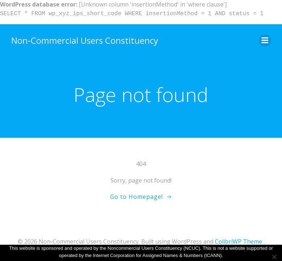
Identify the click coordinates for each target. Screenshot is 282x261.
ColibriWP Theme (238, 241)
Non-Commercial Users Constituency (84, 40)
